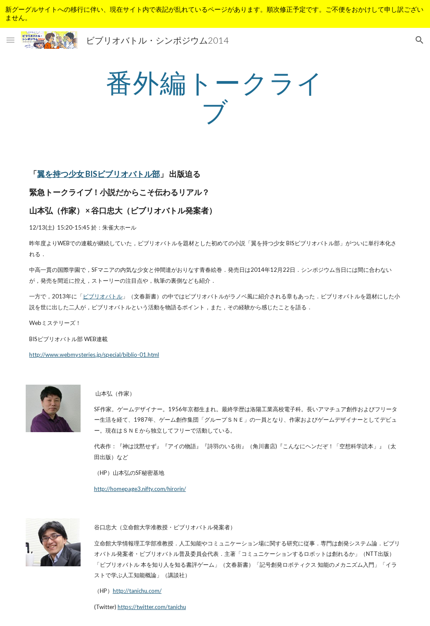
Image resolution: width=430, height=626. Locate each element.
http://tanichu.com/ (137, 590)
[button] (10, 40)
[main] (215, 96)
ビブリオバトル (102, 296)
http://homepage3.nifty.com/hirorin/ (140, 488)
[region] (215, 14)
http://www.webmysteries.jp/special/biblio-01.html (94, 354)
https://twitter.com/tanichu (152, 606)
